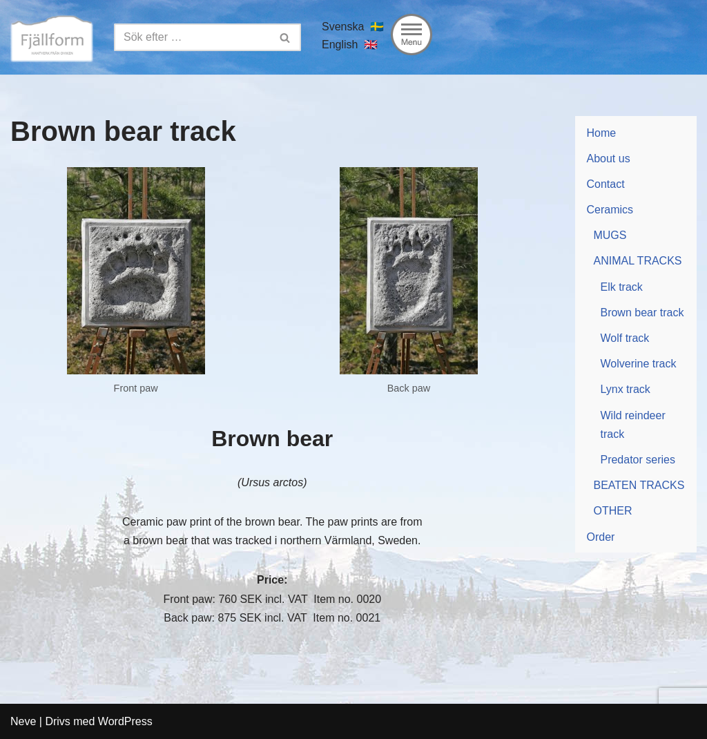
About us (608, 158)
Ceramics (609, 209)
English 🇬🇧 (350, 44)
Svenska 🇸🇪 (353, 26)
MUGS (609, 235)
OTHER (612, 511)
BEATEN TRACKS (638, 485)
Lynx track (625, 389)
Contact (605, 184)
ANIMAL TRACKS (637, 261)
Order (600, 537)
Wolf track (624, 338)
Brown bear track (642, 312)
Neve (23, 721)
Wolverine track (638, 364)
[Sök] (192, 37)
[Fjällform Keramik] (51, 37)
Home (601, 133)
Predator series (637, 460)
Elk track (621, 287)
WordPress (125, 721)
